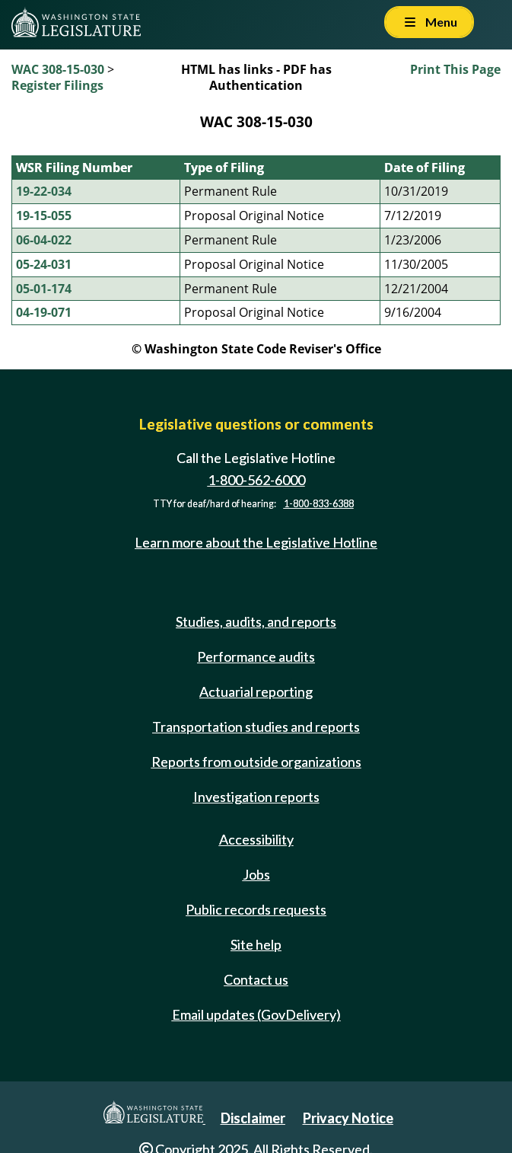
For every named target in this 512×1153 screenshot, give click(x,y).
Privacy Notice (348, 1118)
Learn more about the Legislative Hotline (256, 542)
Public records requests (256, 909)
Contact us (256, 979)
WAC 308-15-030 (57, 69)
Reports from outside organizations (256, 761)
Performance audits (256, 656)
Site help (256, 944)
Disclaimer (253, 1118)
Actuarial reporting (256, 691)
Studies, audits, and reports (256, 621)
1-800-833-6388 (319, 503)
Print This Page (455, 69)
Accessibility (256, 839)
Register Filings (57, 85)
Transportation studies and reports (256, 726)
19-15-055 (44, 215)
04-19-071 (44, 312)
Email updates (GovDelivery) (256, 1014)
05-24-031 (44, 264)
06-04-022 (44, 240)
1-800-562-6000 (256, 479)
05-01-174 (44, 288)
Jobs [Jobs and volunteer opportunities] (256, 874)
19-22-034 (44, 191)
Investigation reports (256, 796)
